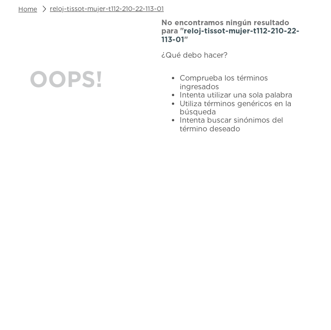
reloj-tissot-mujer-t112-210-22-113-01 (107, 8)
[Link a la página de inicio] (27, 9)
